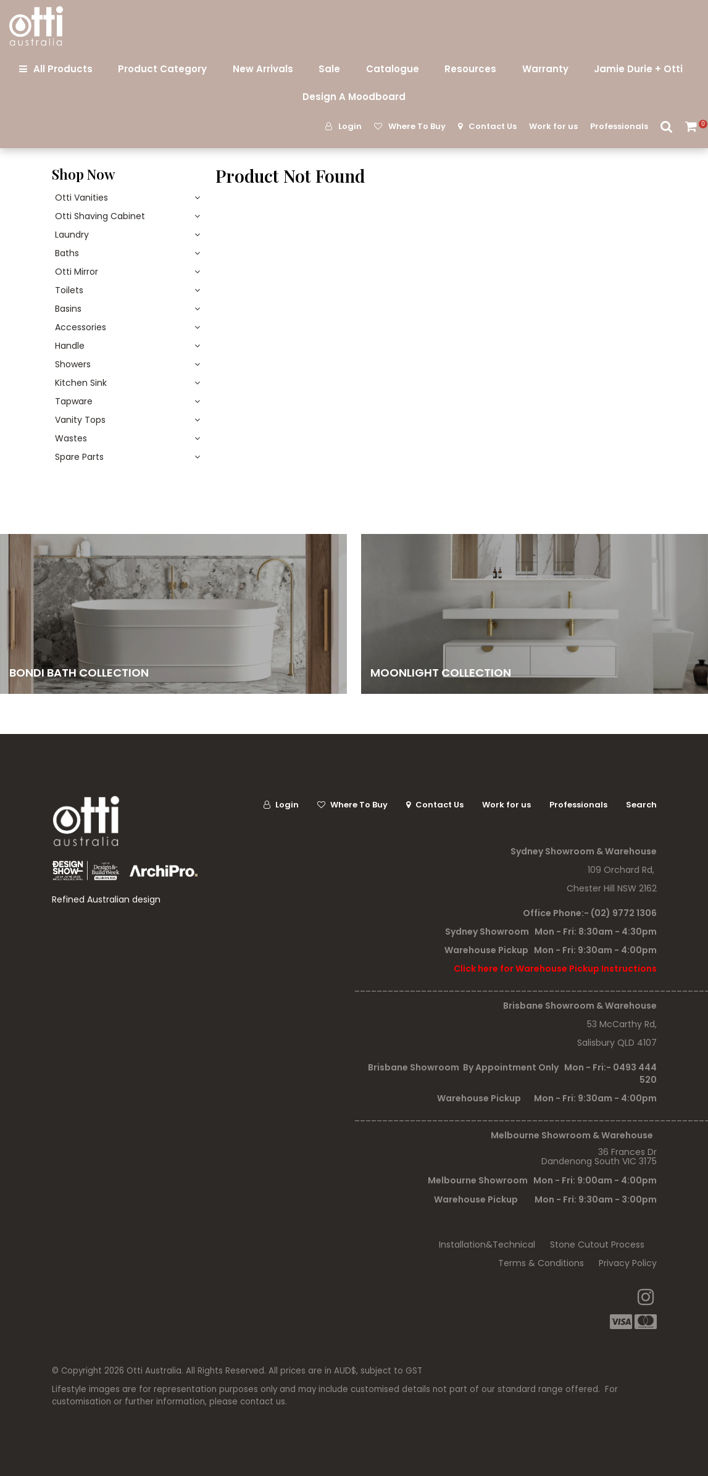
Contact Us (493, 126)
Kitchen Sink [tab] (81, 383)
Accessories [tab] (80, 327)
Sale (329, 68)
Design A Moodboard (354, 96)
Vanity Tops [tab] (80, 420)
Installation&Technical (487, 1244)
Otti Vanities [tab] (81, 197)
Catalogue (392, 68)
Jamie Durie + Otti (638, 68)
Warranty (545, 68)
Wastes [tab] (71, 438)
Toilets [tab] (69, 290)
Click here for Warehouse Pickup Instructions (555, 968)
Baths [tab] (67, 253)
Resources (470, 68)
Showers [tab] (73, 364)
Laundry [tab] (72, 234)
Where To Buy (417, 126)
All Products (63, 68)
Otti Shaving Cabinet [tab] (100, 216)
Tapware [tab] (74, 401)
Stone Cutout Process (597, 1244)
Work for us (553, 126)
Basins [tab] (68, 308)
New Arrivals (263, 68)
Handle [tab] (70, 346)
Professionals (619, 126)
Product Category (162, 68)
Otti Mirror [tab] (76, 271)
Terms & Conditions (541, 1263)
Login (350, 126)
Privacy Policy (628, 1263)
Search (666, 126)
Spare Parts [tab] (79, 457)
